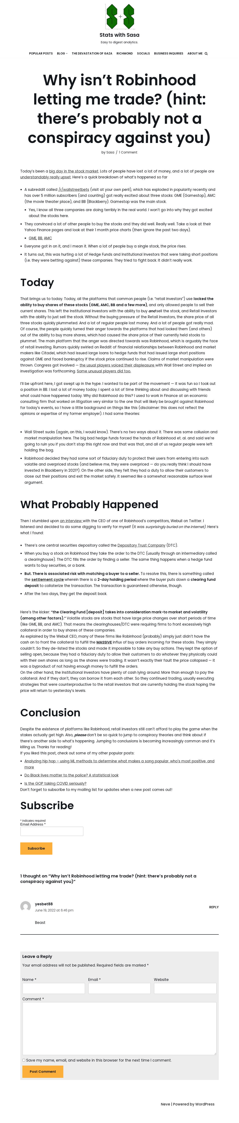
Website (161, 992)
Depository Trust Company (144, 554)
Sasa (110, 152)
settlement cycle (48, 589)
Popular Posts (41, 54)
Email (94, 992)
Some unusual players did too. (147, 379)
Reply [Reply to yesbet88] (214, 919)
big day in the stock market (75, 171)
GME (32, 238)
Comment (33, 1011)
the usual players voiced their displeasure (155, 373)
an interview (73, 530)
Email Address (33, 836)
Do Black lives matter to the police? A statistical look (72, 787)
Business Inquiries (168, 54)
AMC (48, 238)
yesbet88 (44, 916)
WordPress (205, 1117)
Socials (143, 54)
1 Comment (128, 152)
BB (40, 238)
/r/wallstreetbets (74, 189)
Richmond (125, 54)
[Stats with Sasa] (120, 24)
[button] (206, 53)
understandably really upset (46, 177)
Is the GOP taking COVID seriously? (55, 795)
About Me (194, 54)
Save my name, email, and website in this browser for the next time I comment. (98, 1073)
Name (29, 992)
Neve (165, 1117)
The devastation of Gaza (92, 54)
